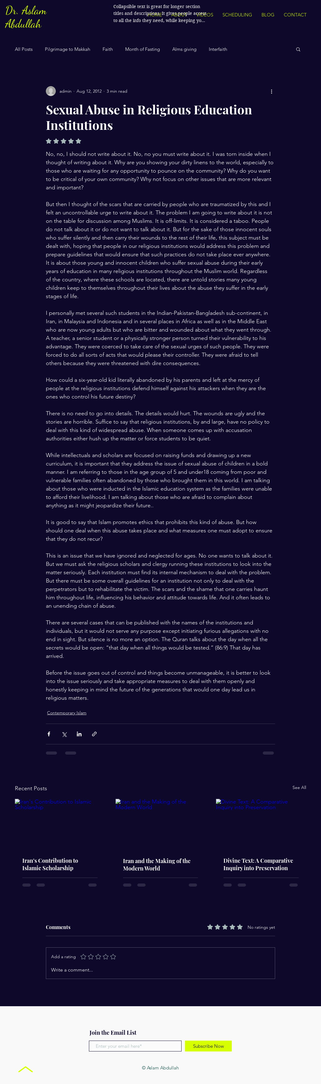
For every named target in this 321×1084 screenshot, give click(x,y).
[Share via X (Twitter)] (64, 734)
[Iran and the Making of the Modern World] (161, 824)
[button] (298, 48)
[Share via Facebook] (49, 734)
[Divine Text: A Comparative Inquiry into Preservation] (261, 824)
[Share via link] (94, 734)
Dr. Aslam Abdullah (25, 17)
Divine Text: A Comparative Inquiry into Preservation (258, 864)
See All (299, 787)
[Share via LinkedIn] (79, 734)
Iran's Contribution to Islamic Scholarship (50, 864)
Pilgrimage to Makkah (67, 49)
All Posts (24, 49)
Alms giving (184, 49)
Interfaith (218, 49)
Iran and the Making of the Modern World (157, 864)
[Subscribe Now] (208, 1046)
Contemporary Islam (66, 713)
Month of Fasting (142, 49)
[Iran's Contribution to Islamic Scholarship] (60, 824)
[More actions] (271, 91)
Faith (108, 49)
